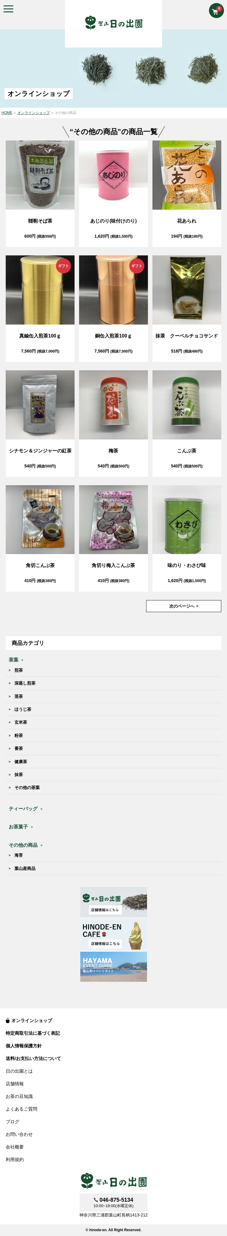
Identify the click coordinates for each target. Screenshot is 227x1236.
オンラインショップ (31, 1020)
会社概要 (15, 1146)
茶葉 (13, 659)
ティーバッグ (23, 808)
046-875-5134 (116, 1200)
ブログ (12, 1121)
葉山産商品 (24, 868)
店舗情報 (15, 1083)
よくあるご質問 (21, 1108)
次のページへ (182, 606)
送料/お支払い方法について (33, 1058)
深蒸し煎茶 (24, 683)
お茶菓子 (18, 826)
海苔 (18, 855)
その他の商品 (23, 845)
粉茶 (18, 735)
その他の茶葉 (27, 787)
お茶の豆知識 (19, 1096)
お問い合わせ (19, 1134)
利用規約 (15, 1159)
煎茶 (18, 670)
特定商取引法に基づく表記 (33, 1033)
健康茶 (20, 761)
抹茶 (18, 774)
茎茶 (18, 696)
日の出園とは (19, 1071)
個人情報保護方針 (24, 1045)
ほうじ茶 (22, 709)
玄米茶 (20, 722)
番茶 (18, 748)
